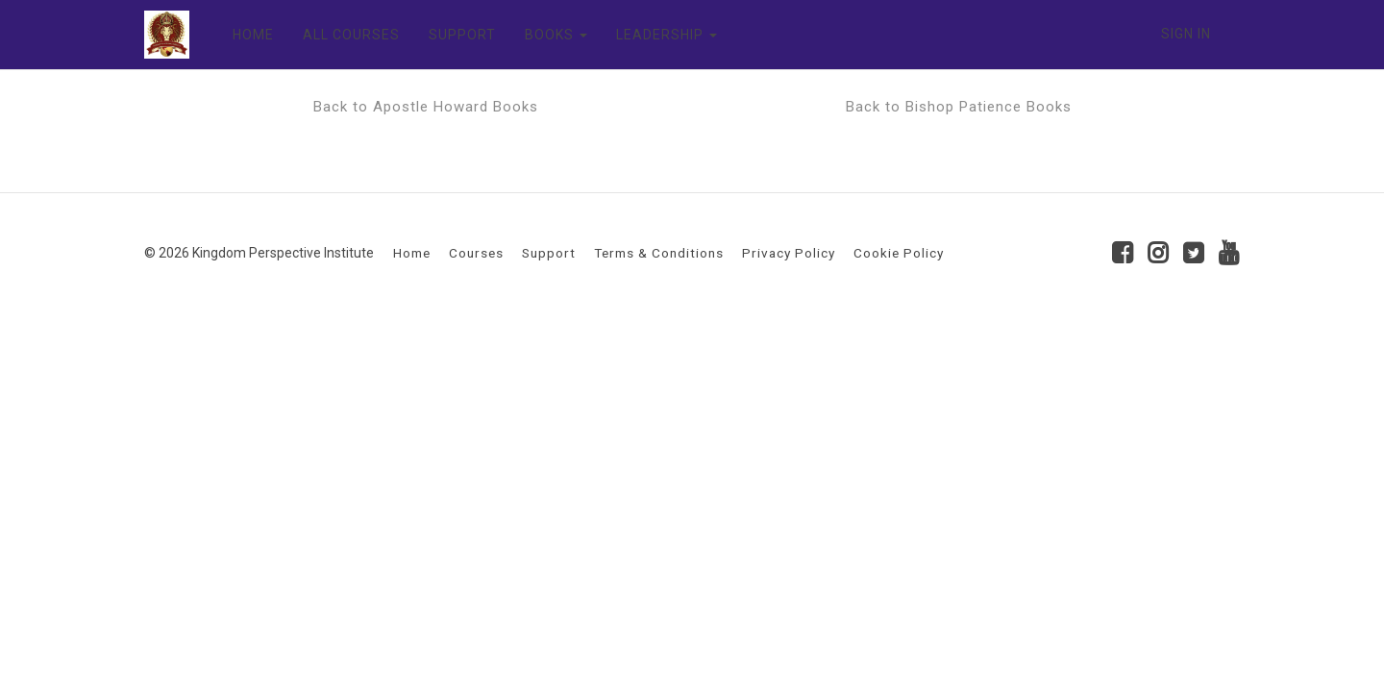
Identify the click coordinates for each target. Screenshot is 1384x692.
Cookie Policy (898, 252)
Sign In (1186, 33)
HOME (253, 34)
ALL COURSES (351, 34)
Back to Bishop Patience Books (959, 106)
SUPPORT (462, 34)
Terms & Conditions (659, 252)
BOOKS (556, 34)
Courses (476, 252)
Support (549, 252)
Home (412, 252)
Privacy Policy (788, 252)
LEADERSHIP (666, 34)
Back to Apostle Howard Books (425, 106)
